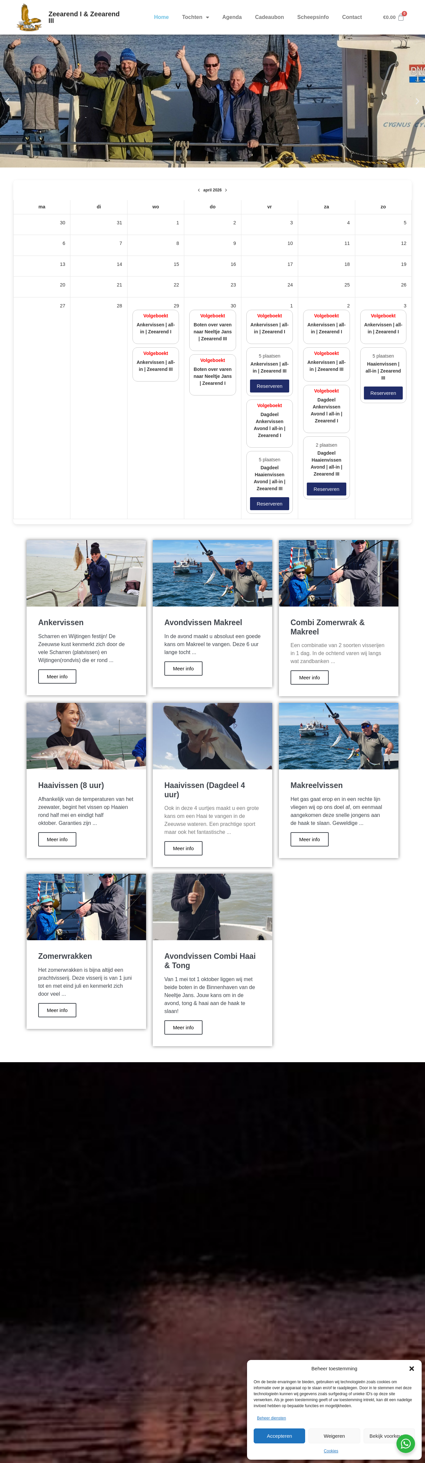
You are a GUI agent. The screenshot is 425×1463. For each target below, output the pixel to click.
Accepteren (279, 1436)
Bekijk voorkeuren (389, 1436)
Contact (352, 17)
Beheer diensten (271, 1418)
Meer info (57, 676)
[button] (411, 1368)
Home (161, 17)
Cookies (331, 1451)
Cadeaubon (269, 17)
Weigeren (334, 1436)
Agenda (232, 17)
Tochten (195, 17)
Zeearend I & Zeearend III (84, 17)
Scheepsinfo (313, 17)
